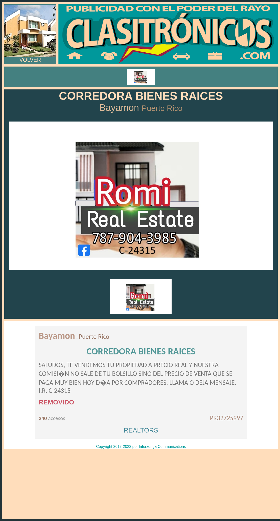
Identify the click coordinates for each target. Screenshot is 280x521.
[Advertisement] (141, 484)
